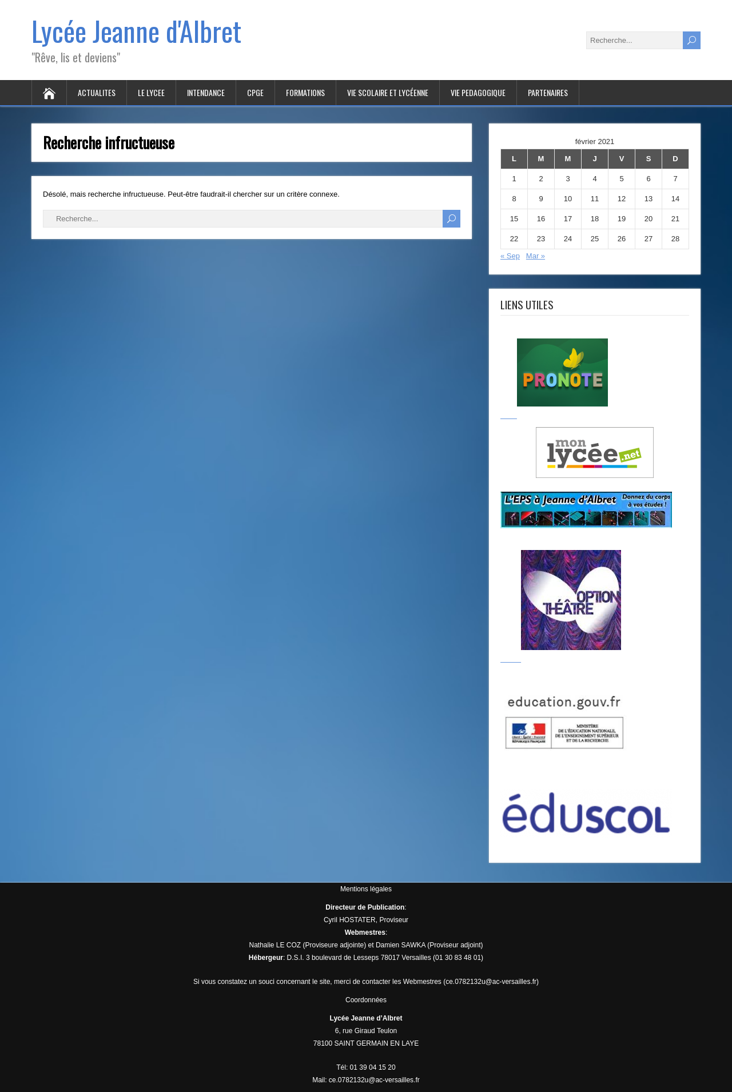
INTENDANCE (206, 92)
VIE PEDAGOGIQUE (478, 92)
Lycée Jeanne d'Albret (136, 30)
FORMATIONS (305, 92)
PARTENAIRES (548, 92)
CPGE (255, 92)
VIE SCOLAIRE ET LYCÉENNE (387, 92)
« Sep (510, 256)
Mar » (535, 256)
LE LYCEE (151, 92)
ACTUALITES (97, 92)
